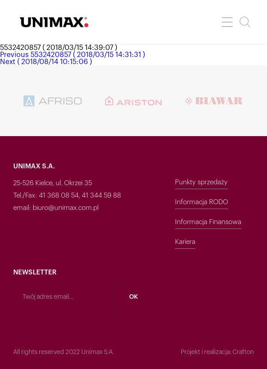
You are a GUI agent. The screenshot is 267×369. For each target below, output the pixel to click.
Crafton (243, 352)
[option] (53, 100)
